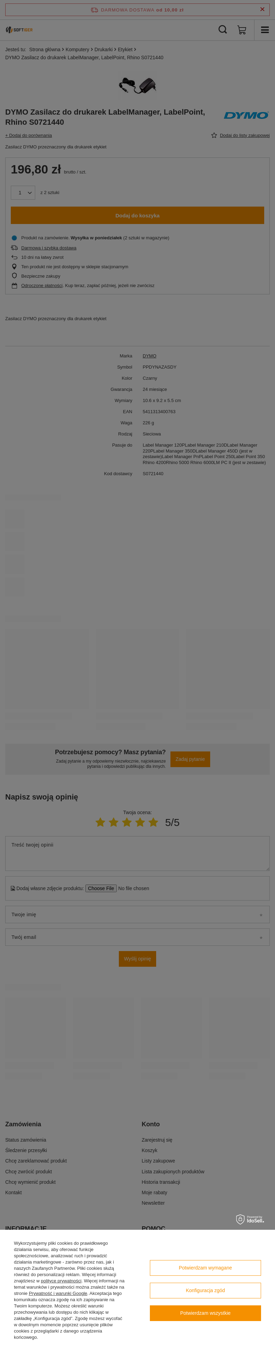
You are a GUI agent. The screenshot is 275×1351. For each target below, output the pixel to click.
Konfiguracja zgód (205, 1290)
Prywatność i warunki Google (58, 1293)
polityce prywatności (61, 1280)
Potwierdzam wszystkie (205, 1313)
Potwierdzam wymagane (205, 1268)
